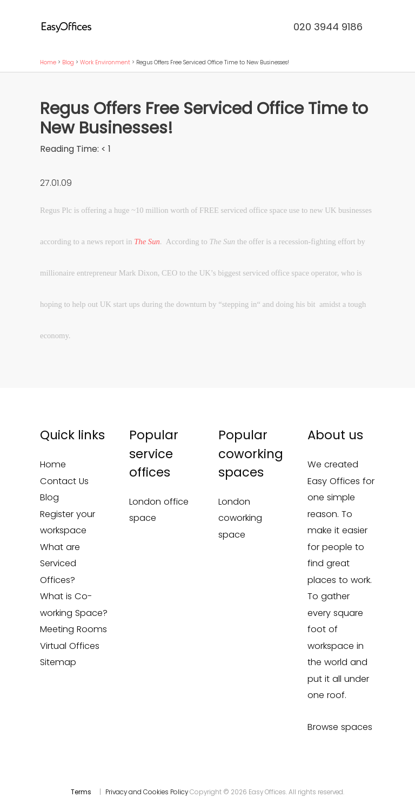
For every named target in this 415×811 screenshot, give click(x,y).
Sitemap (58, 662)
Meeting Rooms (73, 629)
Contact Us (64, 481)
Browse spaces (339, 727)
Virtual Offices (69, 646)
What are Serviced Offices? (60, 563)
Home (48, 62)
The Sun (147, 241)
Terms (81, 792)
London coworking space (240, 518)
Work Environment (105, 62)
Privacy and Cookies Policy (146, 792)
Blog (68, 62)
